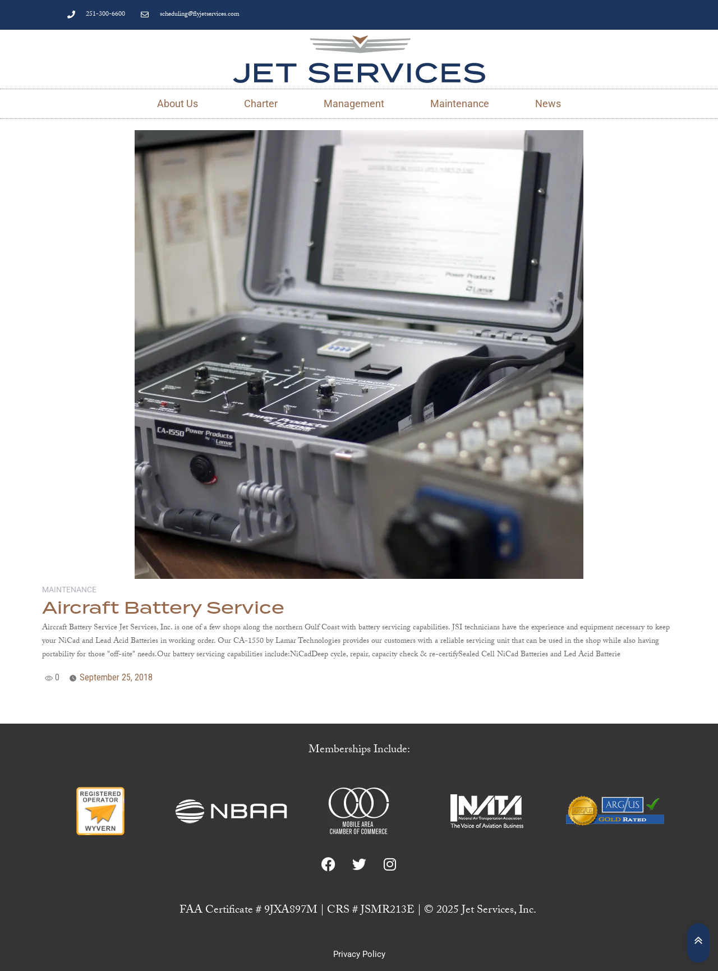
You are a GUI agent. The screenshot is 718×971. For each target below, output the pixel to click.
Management (354, 103)
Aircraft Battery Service (163, 608)
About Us (177, 103)
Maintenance (459, 103)
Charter (261, 103)
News (548, 103)
